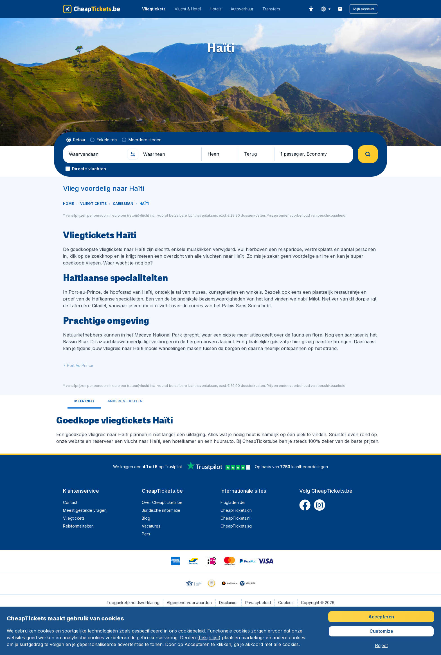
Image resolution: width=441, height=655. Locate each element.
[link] (340, 9)
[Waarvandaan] (95, 154)
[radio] (76, 140)
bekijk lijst (209, 637)
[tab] (84, 402)
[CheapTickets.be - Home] (91, 9)
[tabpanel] (220, 429)
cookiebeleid (191, 631)
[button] (364, 9)
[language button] (325, 9)
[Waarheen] (170, 154)
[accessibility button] (311, 9)
